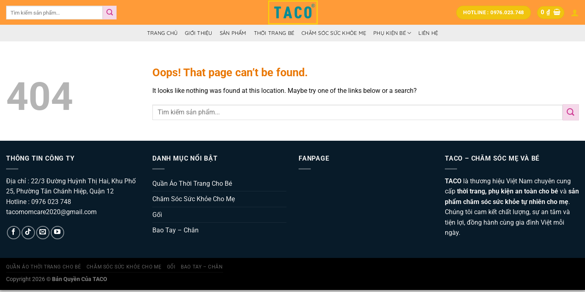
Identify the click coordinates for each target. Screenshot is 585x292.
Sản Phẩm (233, 33)
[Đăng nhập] (575, 12)
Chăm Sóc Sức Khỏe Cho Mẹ (193, 199)
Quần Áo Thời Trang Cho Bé (192, 183)
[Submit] (110, 12)
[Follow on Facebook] (13, 232)
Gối (157, 215)
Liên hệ (428, 33)
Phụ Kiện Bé (392, 33)
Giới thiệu (198, 33)
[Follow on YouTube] (57, 232)
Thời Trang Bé (274, 33)
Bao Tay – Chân (175, 230)
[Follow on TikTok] (28, 232)
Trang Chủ (162, 33)
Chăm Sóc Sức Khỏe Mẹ (333, 33)
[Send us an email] (43, 232)
